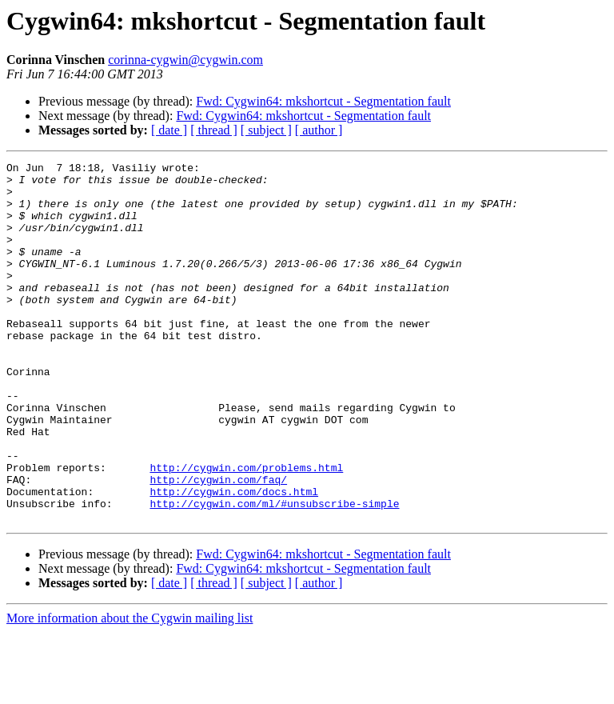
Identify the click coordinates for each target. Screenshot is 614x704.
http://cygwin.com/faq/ (218, 544)
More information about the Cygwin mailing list (129, 690)
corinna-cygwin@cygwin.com (185, 59)
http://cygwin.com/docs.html (234, 558)
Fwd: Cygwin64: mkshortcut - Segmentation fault (323, 101)
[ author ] (319, 130)
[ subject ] (266, 130)
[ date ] (169, 130)
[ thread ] (213, 130)
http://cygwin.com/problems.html (246, 529)
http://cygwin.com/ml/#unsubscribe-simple (274, 573)
